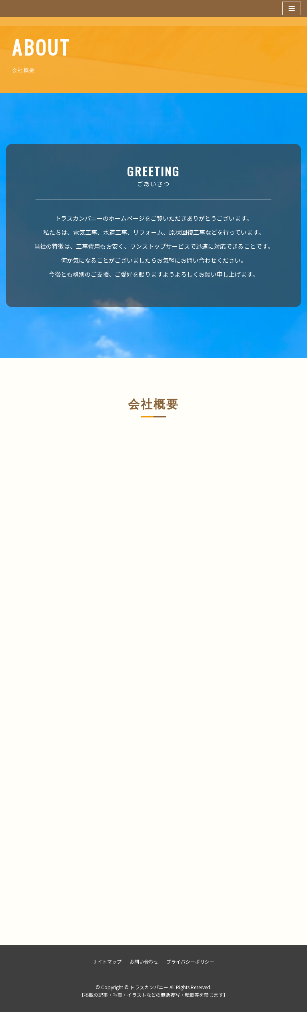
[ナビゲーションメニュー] (291, 8)
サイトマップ (107, 961)
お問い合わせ (144, 961)
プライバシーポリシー (190, 961)
